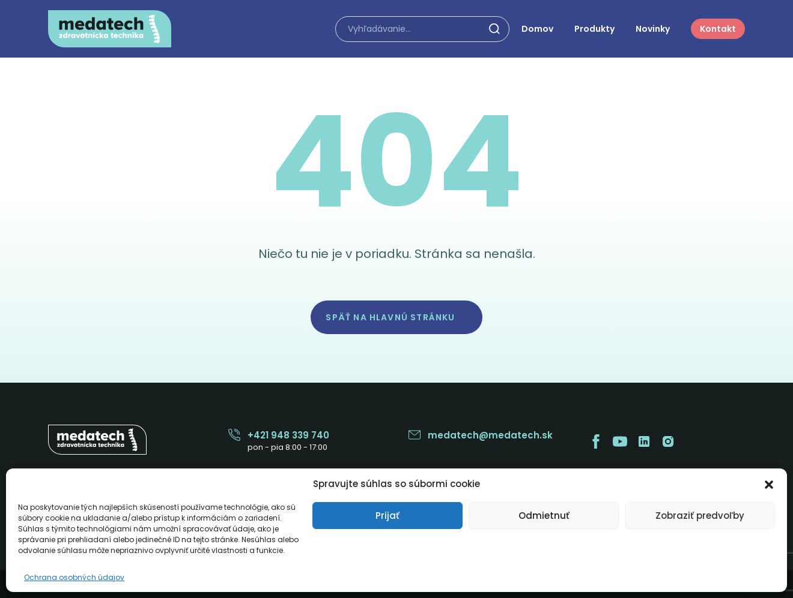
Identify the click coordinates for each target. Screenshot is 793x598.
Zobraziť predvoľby (699, 515)
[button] (769, 483)
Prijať (387, 515)
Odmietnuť (544, 515)
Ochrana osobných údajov (74, 577)
